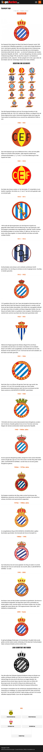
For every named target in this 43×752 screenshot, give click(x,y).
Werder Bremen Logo (32, 716)
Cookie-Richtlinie (19, 749)
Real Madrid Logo (32, 726)
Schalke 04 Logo (21, 736)
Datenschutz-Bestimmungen (7, 749)
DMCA (25, 749)
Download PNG (21, 13)
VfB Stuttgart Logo (11, 726)
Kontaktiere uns (31, 749)
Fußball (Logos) (24, 10)
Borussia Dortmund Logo (11, 716)
